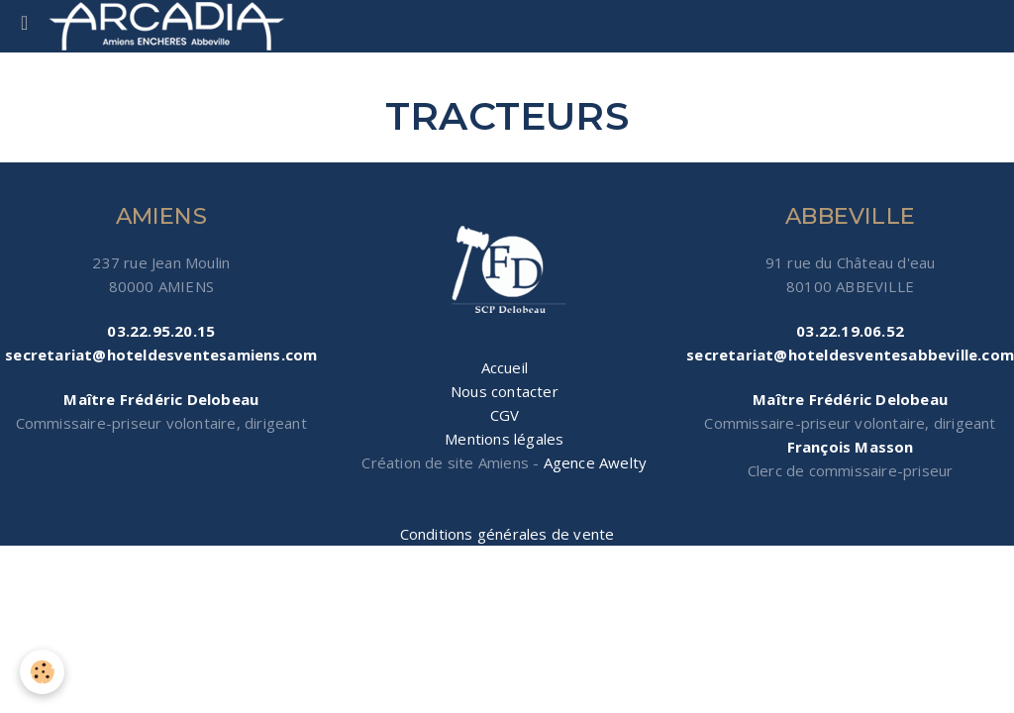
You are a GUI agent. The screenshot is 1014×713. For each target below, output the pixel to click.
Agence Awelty (596, 462)
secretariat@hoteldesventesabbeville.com (850, 354)
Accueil (504, 367)
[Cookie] (42, 672)
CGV (505, 415)
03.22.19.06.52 (850, 331)
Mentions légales (504, 439)
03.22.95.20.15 (161, 331)
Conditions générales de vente (507, 534)
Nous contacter (504, 391)
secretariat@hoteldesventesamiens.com (161, 354)
